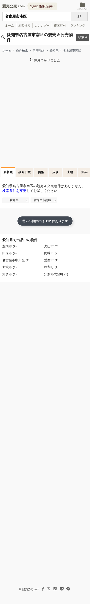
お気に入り (82, 6)
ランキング (77, 25)
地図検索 (24, 25)
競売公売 (9, 6)
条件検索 (22, 50)
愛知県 (54, 50)
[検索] (79, 16)
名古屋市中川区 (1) (15, 260)
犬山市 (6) (51, 246)
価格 (41, 172)
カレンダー (42, 25)
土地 (70, 172)
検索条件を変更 (14, 191)
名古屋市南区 (42, 200)
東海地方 (39, 50)
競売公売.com (30, 589)
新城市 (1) (9, 267)
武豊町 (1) (51, 267)
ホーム (9, 25)
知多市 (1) (9, 274)
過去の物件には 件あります (45, 221)
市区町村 (60, 25)
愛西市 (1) (51, 260)
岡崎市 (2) (51, 253)
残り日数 (24, 172)
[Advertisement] (45, 114)
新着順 (8, 172)
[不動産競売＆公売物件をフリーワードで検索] (36, 16)
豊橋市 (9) (9, 246)
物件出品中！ (43, 6)
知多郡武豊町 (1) (56, 274)
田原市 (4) (9, 253)
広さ (55, 172)
